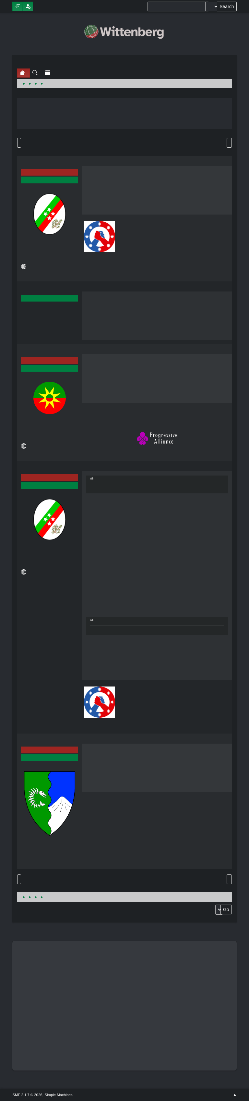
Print (229, 143)
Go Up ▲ (234, 1095)
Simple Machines (59, 1095)
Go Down (19, 143)
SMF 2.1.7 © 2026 (27, 1095)
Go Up (19, 879)
